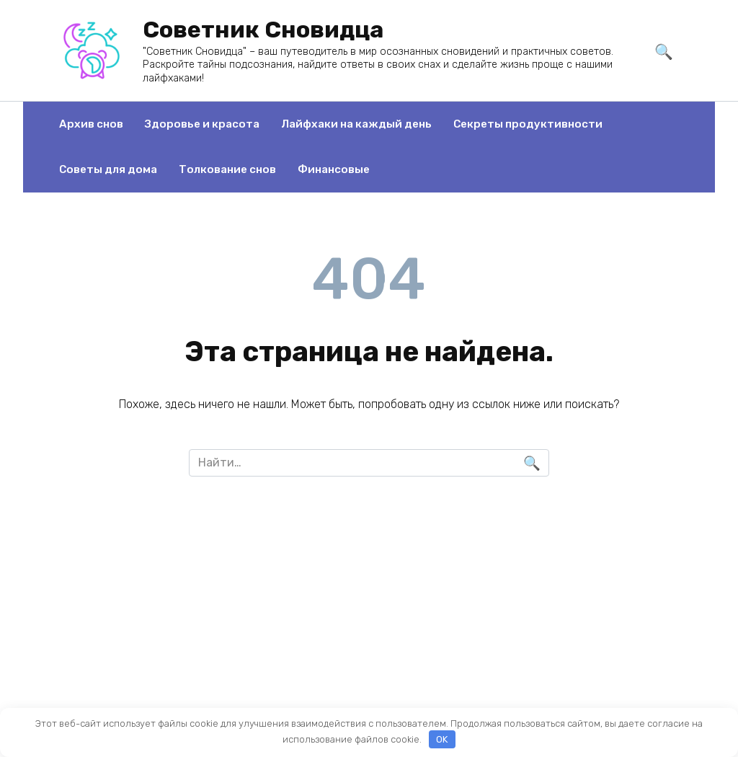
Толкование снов (227, 169)
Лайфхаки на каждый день (356, 124)
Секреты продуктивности (528, 124)
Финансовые (334, 169)
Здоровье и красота (202, 124)
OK (442, 739)
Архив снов (91, 124)
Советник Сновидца (263, 29)
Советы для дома (108, 169)
